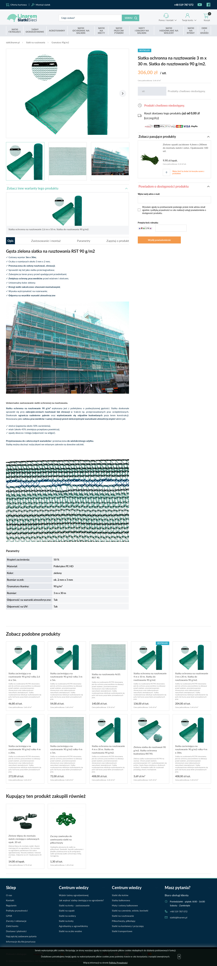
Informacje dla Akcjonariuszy (20, 941)
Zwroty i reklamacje (16, 920)
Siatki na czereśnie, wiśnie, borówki (130, 910)
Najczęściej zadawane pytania (21, 936)
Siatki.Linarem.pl (22, 18)
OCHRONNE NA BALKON (81, 30)
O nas (9, 895)
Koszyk (207, 17)
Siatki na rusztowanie (123, 915)
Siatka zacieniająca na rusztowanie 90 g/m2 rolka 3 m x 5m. (66, 676)
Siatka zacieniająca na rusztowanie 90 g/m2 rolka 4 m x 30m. (191, 749)
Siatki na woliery (67, 915)
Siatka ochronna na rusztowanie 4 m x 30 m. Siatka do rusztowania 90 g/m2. (108, 749)
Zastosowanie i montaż (46, 240)
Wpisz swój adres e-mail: (149, 194)
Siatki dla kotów (120, 895)
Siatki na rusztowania (35, 42)
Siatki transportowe (122, 931)
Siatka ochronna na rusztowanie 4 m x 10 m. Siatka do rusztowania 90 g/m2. (150, 676)
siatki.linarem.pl (13, 42)
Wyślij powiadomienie (159, 240)
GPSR (9, 915)
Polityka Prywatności (118, 962)
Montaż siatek (43, 4)
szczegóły (151, 118)
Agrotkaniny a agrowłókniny (73, 926)
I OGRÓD (204, 30)
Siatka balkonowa (121, 900)
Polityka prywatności (17, 910)
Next (122, 93)
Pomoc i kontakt (166, 20)
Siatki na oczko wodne (70, 931)
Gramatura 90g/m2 (60, 42)
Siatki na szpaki (67, 910)
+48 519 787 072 (178, 911)
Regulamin (11, 905)
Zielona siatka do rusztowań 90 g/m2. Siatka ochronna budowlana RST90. (150, 750)
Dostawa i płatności (16, 931)
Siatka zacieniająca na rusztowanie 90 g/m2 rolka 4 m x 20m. (24, 749)
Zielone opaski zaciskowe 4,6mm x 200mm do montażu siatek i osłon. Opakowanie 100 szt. (185, 147)
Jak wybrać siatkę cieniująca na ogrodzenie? (81, 900)
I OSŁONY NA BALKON (142, 30)
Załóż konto (12, 926)
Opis (10, 240)
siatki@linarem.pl (178, 917)
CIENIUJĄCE (14, 30)
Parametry (83, 240)
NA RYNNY (191, 30)
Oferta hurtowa (18, 4)
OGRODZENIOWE (35, 30)
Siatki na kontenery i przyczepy (128, 926)
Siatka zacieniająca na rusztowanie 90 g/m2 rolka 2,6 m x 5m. (24, 676)
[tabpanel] (67, 92)
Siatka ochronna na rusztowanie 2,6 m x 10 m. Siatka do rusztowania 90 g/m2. (48, 229)
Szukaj (128, 18)
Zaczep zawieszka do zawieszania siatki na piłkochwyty (61, 839)
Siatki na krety (66, 920)
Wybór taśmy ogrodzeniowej (73, 895)
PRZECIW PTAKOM (119, 30)
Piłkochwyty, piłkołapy (123, 920)
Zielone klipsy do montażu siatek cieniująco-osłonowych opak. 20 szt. (23, 839)
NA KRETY (101, 30)
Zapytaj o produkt (117, 240)
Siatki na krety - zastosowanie (74, 905)
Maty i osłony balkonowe (125, 905)
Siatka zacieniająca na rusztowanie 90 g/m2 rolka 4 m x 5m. (66, 749)
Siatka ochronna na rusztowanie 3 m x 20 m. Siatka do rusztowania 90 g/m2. (191, 676)
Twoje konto (187, 20)
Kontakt (10, 900)
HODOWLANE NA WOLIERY (168, 30)
